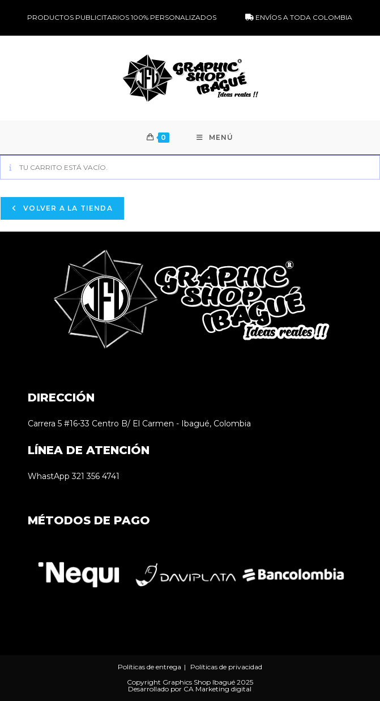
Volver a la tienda (67, 208)
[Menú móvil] (215, 138)
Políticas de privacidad (226, 666)
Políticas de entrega (149, 666)
